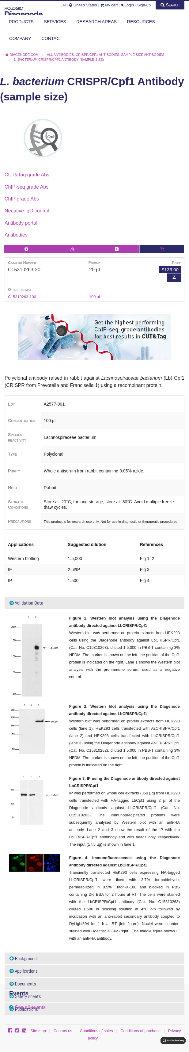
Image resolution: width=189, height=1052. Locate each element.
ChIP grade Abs (22, 198)
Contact (51, 38)
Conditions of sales (96, 1031)
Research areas (96, 21)
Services (55, 21)
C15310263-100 (22, 297)
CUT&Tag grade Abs (27, 174)
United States (83, 5)
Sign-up (144, 5)
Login (127, 5)
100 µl (94, 297)
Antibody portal (21, 223)
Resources (141, 21)
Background (22, 958)
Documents (22, 984)
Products (21, 21)
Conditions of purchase (140, 1031)
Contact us (63, 1031)
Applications (23, 971)
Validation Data (26, 603)
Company (20, 38)
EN (63, 5)
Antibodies (16, 234)
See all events (30, 1007)
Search (170, 4)
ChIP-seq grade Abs (26, 187)
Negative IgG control (27, 210)
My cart (109, 5)
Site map (38, 1031)
